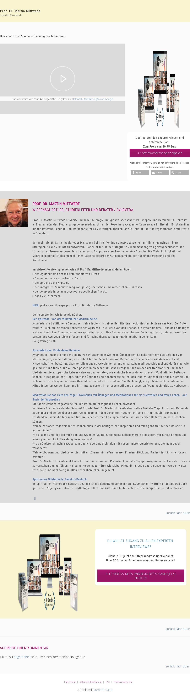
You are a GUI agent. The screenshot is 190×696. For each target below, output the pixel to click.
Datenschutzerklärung (90, 681)
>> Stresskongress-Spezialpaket (160, 153)
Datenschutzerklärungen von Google (92, 99)
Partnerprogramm (123, 681)
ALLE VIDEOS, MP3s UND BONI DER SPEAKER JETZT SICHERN (141, 576)
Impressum (69, 681)
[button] (140, 172)
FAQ (107, 681)
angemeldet (22, 657)
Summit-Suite (103, 690)
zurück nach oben (178, 513)
